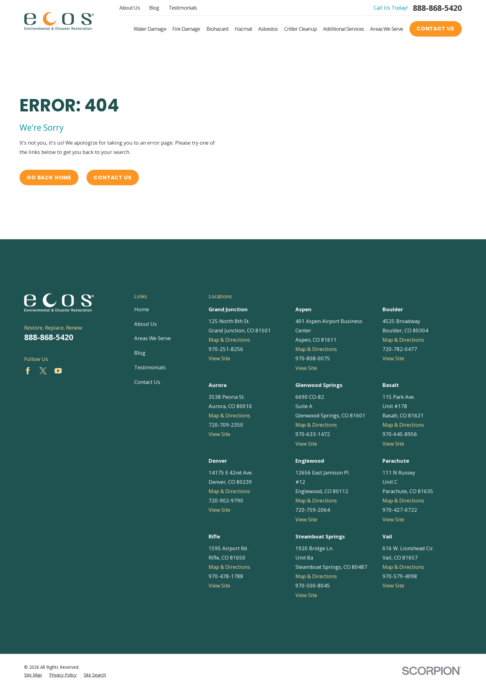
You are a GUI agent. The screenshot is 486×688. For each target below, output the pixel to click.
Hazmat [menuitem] (243, 28)
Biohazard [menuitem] (217, 28)
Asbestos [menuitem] (268, 28)
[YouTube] (58, 370)
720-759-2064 (312, 509)
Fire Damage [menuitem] (186, 28)
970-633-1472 (312, 434)
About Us (129, 7)
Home (141, 309)
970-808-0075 (312, 358)
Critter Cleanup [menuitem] (300, 28)
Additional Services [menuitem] (343, 28)
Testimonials (183, 7)
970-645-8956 (399, 434)
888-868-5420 (437, 8)
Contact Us (435, 28)
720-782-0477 (399, 349)
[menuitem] (33, 675)
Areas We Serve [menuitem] (386, 28)
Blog (154, 7)
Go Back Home (49, 177)
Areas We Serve (152, 338)
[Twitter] (42, 370)
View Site (219, 358)
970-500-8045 (312, 585)
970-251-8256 (226, 349)
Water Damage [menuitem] (150, 28)
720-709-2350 (226, 424)
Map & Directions (229, 339)
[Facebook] (27, 370)
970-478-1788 (226, 576)
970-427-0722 (399, 509)
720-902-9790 (226, 500)
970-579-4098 (399, 576)
